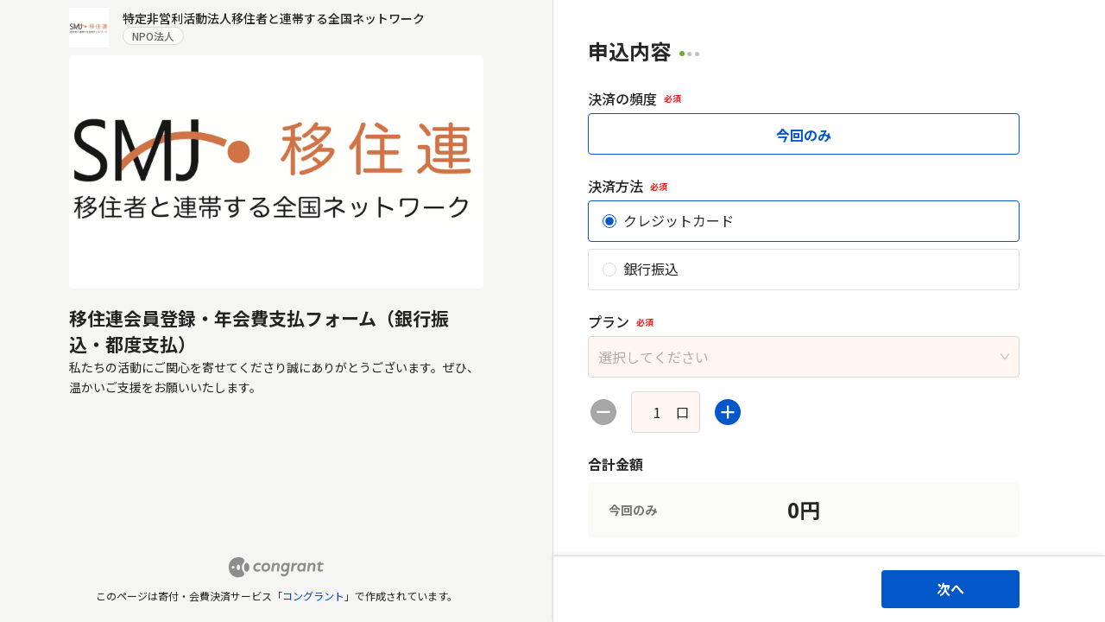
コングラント (313, 595)
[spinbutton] (656, 412)
